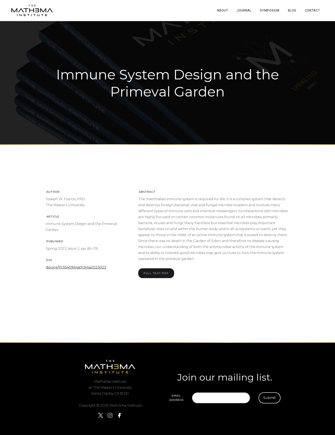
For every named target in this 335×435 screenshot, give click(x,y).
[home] (32, 10)
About (222, 10)
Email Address (176, 397)
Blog (292, 10)
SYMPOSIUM (269, 10)
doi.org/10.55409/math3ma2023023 (76, 267)
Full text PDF (156, 273)
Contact (312, 10)
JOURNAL (244, 10)
